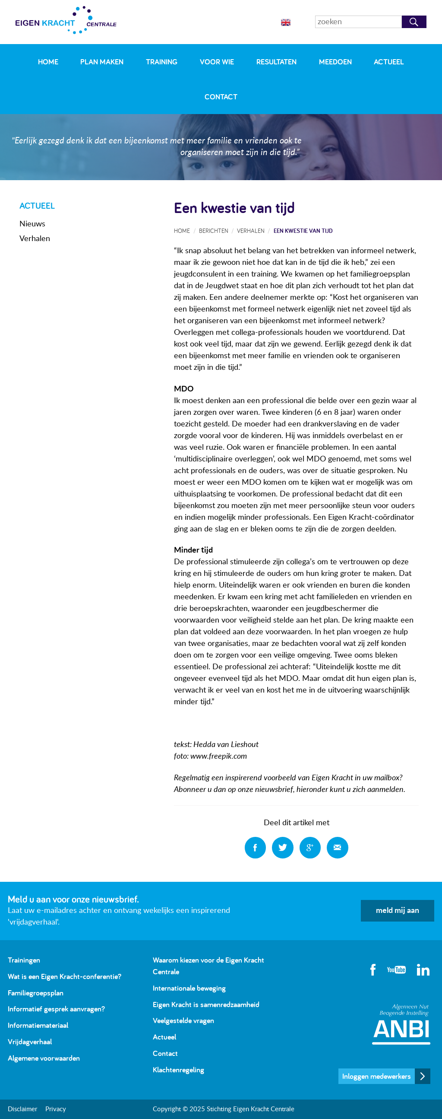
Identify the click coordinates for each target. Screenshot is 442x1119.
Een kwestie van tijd (303, 230)
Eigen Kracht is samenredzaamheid (206, 1004)
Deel (255, 847)
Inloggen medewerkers (376, 1076)
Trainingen (24, 960)
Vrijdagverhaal (30, 1041)
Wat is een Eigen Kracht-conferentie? (64, 976)
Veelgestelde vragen (183, 1020)
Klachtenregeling (178, 1069)
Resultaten (276, 62)
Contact (221, 97)
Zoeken (414, 22)
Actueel (389, 62)
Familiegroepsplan (35, 993)
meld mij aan (397, 911)
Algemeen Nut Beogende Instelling (401, 1024)
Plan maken (101, 62)
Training (161, 62)
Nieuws (32, 224)
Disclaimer (22, 1109)
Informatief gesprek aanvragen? (56, 1009)
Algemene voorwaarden (44, 1058)
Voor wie (217, 62)
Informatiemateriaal (38, 1025)
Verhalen (34, 239)
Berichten (213, 230)
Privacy (55, 1109)
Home (48, 62)
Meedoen (335, 62)
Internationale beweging (189, 988)
